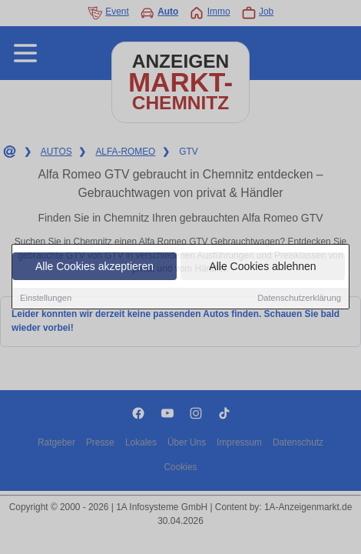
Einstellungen (45, 298)
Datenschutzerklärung (299, 298)
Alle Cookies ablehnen (262, 267)
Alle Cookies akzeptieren (94, 267)
